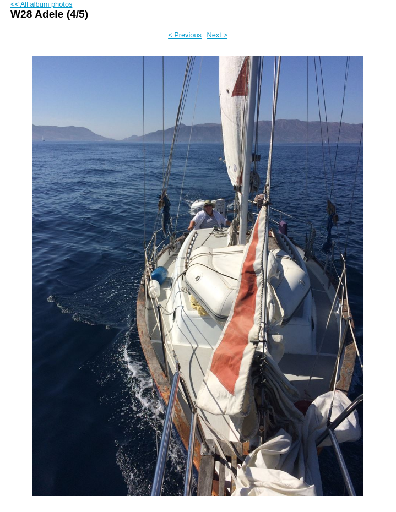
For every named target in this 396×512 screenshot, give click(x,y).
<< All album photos (41, 4)
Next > (217, 35)
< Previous (185, 35)
